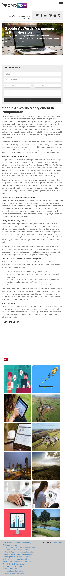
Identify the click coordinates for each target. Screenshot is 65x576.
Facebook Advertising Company (17, 550)
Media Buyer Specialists (14, 571)
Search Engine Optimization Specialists (19, 552)
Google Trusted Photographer (14, 564)
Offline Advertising (10, 569)
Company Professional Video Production (18, 554)
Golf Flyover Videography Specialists (16, 559)
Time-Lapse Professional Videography (17, 557)
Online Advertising (10, 545)
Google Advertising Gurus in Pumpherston (20, 547)
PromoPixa (58, 543)
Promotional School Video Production (17, 561)
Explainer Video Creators (12, 566)
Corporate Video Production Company (17, 543)
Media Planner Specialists (14, 573)
